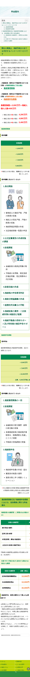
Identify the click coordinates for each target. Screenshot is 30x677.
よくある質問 (20, 664)
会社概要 (4, 670)
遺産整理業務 (9, 27)
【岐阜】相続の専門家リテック (10, 3)
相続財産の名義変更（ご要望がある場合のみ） (16, 36)
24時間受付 (15, 655)
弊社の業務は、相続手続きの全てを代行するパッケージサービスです (14, 24)
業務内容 (19, 661)
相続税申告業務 (10, 29)
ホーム (3, 661)
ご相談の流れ (20, 670)
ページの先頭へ (28, 669)
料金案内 (4, 664)
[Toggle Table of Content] (26, 20)
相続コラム (4, 667)
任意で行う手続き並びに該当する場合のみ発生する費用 (16, 40)
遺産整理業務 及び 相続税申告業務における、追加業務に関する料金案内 (14, 32)
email (7, 674)
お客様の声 (19, 667)
